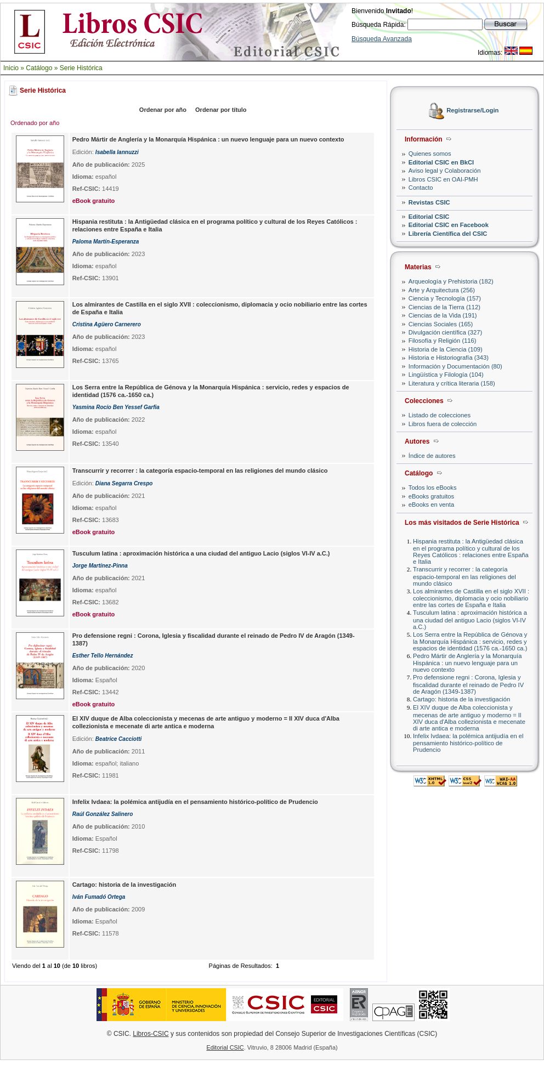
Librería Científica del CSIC (448, 233)
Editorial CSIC (429, 216)
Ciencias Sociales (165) (441, 324)
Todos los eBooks (433, 487)
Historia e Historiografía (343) (449, 357)
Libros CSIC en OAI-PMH (443, 179)
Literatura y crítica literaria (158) (452, 383)
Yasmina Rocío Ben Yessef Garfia (116, 407)
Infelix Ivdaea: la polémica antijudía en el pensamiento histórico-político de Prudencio (468, 743)
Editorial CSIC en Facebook (449, 225)
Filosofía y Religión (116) (443, 340)
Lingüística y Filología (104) (446, 374)
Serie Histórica (81, 68)
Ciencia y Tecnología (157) (445, 298)
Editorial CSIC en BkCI (441, 162)
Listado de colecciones (440, 415)
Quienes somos (430, 153)
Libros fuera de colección (443, 424)
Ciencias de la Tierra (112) (444, 307)
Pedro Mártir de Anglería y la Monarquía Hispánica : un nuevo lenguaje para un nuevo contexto (467, 663)
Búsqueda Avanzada (382, 39)
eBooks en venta (431, 504)
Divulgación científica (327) (445, 332)
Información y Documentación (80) (455, 366)
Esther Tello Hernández (102, 656)
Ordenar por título (221, 109)
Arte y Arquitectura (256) (442, 290)
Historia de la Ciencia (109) (446, 349)
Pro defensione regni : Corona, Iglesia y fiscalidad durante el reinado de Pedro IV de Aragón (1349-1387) (468, 684)
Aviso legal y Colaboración (445, 170)
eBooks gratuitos (431, 496)
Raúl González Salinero (102, 814)
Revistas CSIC (429, 202)
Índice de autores (432, 455)
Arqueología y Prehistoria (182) (451, 281)
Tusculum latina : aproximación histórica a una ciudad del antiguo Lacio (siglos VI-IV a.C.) (470, 619)
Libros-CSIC (150, 1034)
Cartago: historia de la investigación (461, 699)
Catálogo (39, 68)
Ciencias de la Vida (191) (443, 315)
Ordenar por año (162, 109)
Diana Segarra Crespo (124, 483)
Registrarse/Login (472, 110)
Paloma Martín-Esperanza (105, 242)
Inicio (11, 68)
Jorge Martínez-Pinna (100, 566)
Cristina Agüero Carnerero (106, 324)
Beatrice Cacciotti (118, 739)
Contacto (421, 187)
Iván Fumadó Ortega (99, 897)
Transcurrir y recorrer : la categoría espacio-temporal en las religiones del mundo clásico (464, 576)
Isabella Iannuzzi (117, 152)
